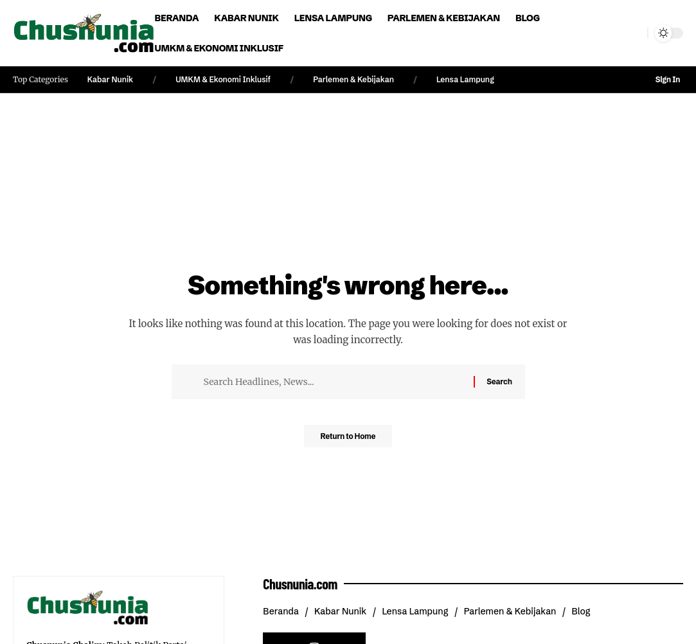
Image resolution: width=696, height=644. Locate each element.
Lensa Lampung (465, 79)
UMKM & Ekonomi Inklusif (223, 79)
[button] (635, 33)
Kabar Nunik (110, 79)
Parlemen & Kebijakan (353, 79)
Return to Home (348, 439)
